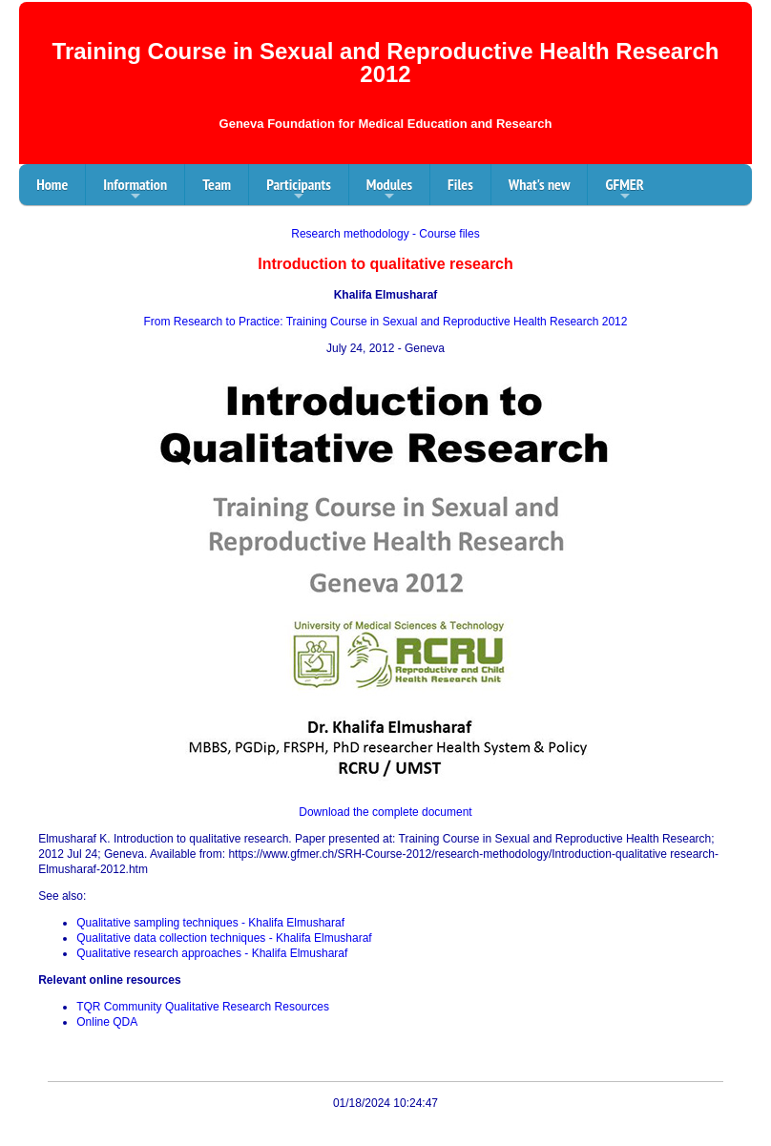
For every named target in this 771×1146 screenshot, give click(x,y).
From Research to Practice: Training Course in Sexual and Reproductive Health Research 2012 (386, 321)
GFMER (624, 190)
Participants (298, 190)
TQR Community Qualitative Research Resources (202, 1006)
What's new (540, 184)
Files (460, 184)
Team (216, 184)
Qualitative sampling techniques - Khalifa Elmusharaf (210, 922)
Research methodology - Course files (385, 233)
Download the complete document (385, 812)
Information (135, 190)
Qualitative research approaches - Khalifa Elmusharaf (211, 953)
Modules (389, 190)
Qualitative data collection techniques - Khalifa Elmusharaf (224, 938)
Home (52, 184)
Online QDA (106, 1022)
